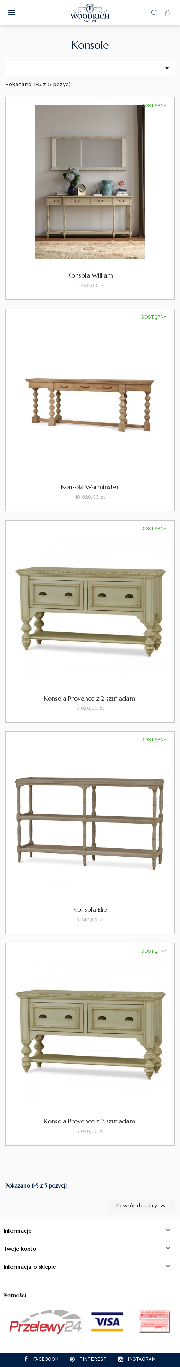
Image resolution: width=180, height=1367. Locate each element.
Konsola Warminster (90, 487)
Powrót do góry (141, 1206)
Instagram (142, 1359)
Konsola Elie (90, 909)
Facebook (45, 1359)
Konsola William (90, 275)
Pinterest (93, 1359)
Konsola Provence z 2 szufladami (90, 698)
